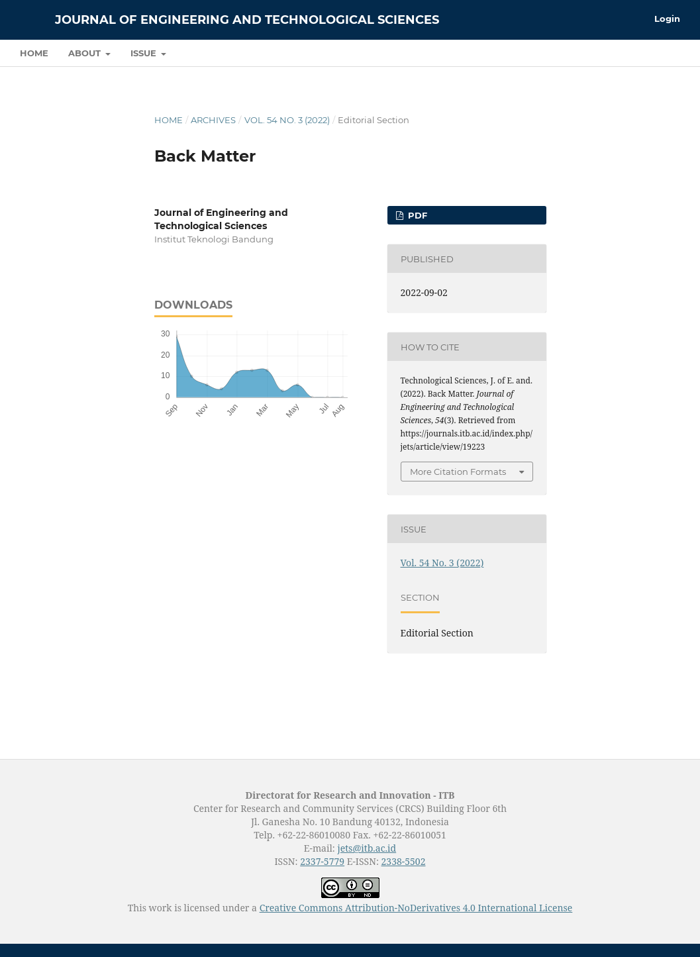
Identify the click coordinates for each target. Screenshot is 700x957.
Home (34, 53)
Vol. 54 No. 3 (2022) (287, 120)
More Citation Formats (458, 471)
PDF (416, 215)
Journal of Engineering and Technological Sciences (247, 20)
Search (650, 52)
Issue (144, 53)
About (85, 53)
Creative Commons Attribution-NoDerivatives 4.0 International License (416, 907)
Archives (213, 120)
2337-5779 (322, 861)
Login (667, 18)
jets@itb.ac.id (366, 848)
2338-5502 (403, 861)
